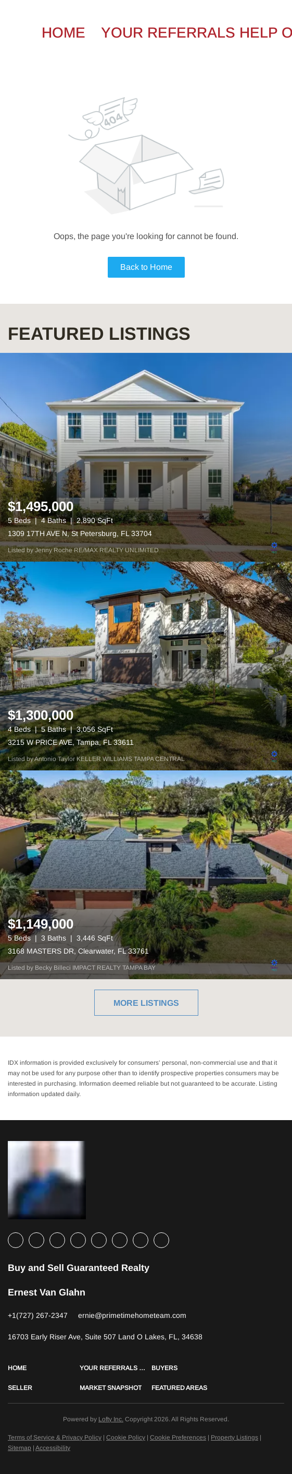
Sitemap (19, 1448)
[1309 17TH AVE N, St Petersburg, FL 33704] (146, 457)
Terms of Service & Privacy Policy (54, 1437)
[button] (44, 1368)
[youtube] (120, 1240)
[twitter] (57, 1240)
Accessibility (52, 1448)
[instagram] (99, 1240)
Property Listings (234, 1437)
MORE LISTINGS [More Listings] (146, 1002)
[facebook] (15, 1240)
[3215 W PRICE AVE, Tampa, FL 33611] (146, 666)
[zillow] (78, 1240)
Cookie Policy (125, 1437)
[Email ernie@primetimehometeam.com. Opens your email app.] (132, 1315)
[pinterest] (140, 1240)
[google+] (161, 1240)
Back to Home (146, 267)
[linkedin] (36, 1240)
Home (63, 33)
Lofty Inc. (110, 1419)
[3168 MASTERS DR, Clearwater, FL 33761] (146, 874)
